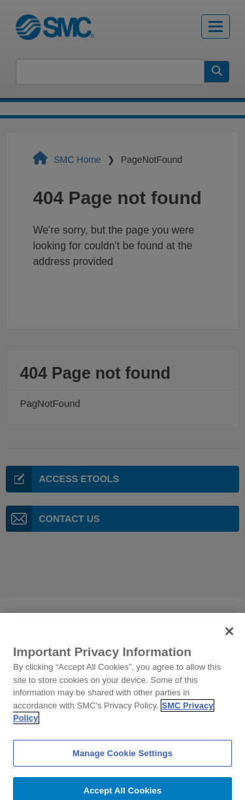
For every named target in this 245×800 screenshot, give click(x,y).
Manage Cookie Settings (122, 761)
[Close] (229, 639)
